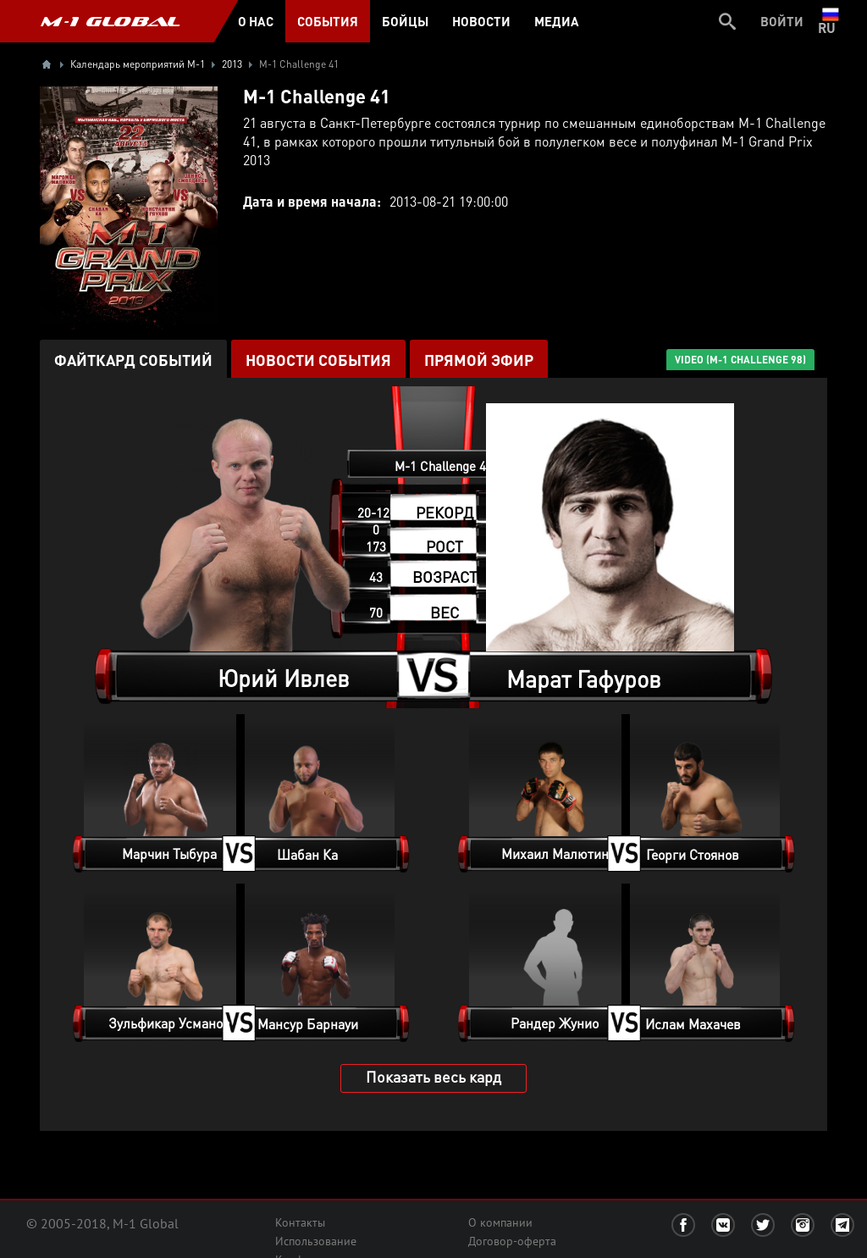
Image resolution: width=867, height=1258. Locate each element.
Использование (315, 1241)
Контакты (300, 1222)
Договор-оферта (512, 1241)
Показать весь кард (433, 1076)
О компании (500, 1222)
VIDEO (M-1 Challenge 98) (740, 359)
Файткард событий (133, 359)
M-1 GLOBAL (110, 21)
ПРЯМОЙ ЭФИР (478, 359)
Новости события (318, 359)
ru (830, 21)
